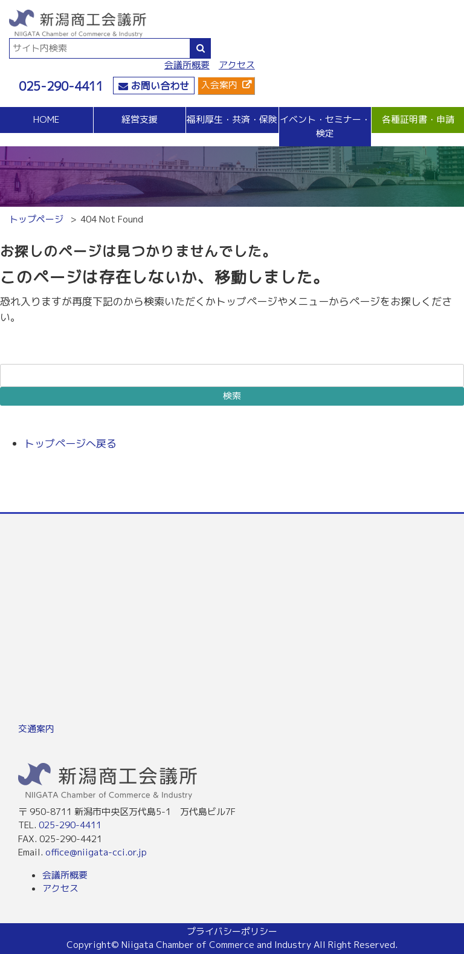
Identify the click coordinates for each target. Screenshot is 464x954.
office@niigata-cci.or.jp (96, 852)
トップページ (36, 219)
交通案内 (36, 728)
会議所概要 (187, 65)
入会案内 (219, 85)
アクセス (237, 65)
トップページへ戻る (70, 443)
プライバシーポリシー (232, 931)
